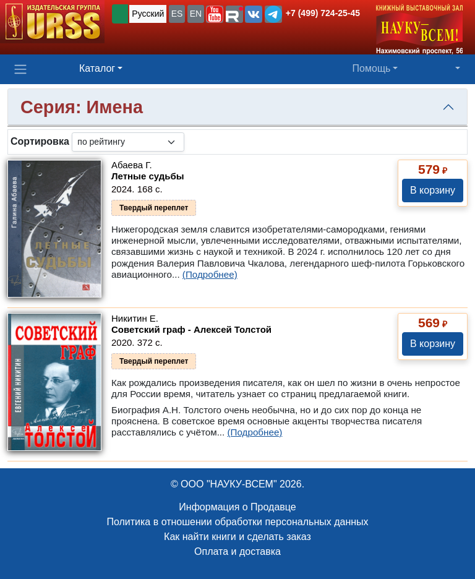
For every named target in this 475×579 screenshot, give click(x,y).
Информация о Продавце (237, 507)
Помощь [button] (372, 68)
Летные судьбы (147, 176)
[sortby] (128, 142)
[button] (214, 14)
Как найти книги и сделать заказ (237, 536)
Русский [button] (148, 14)
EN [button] (196, 14)
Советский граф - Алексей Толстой (191, 329)
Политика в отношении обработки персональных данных (237, 522)
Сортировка (40, 141)
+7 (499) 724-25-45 (323, 13)
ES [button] (177, 14)
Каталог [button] (97, 68)
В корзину (432, 190)
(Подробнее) (210, 274)
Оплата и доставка (237, 551)
